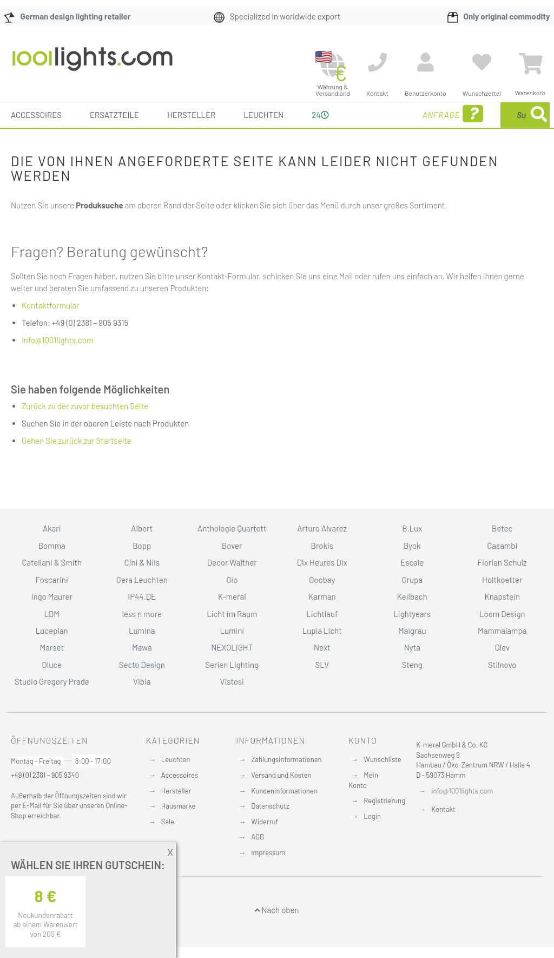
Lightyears (412, 614)
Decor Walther (232, 562)
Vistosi (232, 681)
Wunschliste (382, 760)
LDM (52, 614)
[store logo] (92, 64)
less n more (142, 614)
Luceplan (52, 630)
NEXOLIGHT (232, 648)
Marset (52, 648)
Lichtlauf (322, 614)
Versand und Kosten (281, 775)
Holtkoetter (502, 580)
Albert (142, 529)
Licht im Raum (232, 614)
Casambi (502, 545)
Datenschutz (270, 806)
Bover (232, 545)
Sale (167, 821)
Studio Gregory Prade (52, 681)
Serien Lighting (232, 665)
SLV (322, 665)
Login (372, 816)
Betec (502, 529)
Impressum (268, 852)
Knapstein (502, 596)
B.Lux (412, 529)
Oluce (52, 665)
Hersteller (176, 790)
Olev (502, 648)
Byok (412, 545)
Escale (412, 562)
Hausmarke (178, 806)
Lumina (142, 630)
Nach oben (277, 910)
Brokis (322, 545)
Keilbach (412, 596)
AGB (257, 836)
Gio (232, 580)
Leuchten (175, 760)
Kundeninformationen (284, 790)
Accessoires (179, 775)
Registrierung (384, 800)
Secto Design (142, 665)
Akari (52, 529)
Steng (412, 665)
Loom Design (502, 614)
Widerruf (264, 821)
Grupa (412, 580)
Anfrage (369, 129)
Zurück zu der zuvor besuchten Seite (85, 431)
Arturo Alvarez (322, 529)
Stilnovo (502, 665)
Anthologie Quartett (231, 529)
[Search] (434, 165)
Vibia (141, 681)
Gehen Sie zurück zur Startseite (76, 466)
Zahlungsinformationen (286, 760)
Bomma (51, 545)
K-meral (232, 596)
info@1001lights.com (57, 365)
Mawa (142, 648)
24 (316, 127)
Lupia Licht (322, 630)
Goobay (322, 580)
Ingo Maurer (51, 596)
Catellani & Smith (52, 562)
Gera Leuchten (142, 580)
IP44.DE (142, 596)
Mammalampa (502, 630)
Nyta (412, 648)
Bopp (142, 545)
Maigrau (412, 630)
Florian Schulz (502, 562)
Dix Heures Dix (322, 562)
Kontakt (443, 809)
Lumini (232, 630)
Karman (321, 596)
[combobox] (481, 127)
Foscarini (52, 580)
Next (322, 648)
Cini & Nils (142, 562)
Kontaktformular (51, 331)
